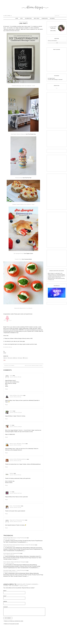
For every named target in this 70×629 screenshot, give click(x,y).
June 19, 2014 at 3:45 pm (15, 445)
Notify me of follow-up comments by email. (13, 621)
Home (16, 18)
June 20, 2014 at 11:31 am (16, 521)
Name (5, 590)
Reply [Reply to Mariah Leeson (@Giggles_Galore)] (6, 452)
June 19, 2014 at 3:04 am (15, 376)
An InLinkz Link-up (7, 347)
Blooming (52, 18)
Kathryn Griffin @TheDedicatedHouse (18, 459)
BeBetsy (11, 473)
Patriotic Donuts (18, 177)
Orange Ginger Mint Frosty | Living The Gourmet (14, 537)
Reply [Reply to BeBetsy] (6, 485)
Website (5, 601)
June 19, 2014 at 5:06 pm (15, 474)
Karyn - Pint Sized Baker (15, 505)
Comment (5, 606)
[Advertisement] (56, 110)
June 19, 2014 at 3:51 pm (15, 460)
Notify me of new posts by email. (11, 623)
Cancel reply (23, 585)
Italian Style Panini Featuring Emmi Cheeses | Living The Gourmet (19, 544)
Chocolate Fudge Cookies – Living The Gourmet (14, 570)
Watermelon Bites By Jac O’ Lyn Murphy (23, 308)
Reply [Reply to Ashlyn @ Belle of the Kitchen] (6, 404)
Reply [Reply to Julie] (6, 499)
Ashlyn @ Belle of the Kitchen (16, 395)
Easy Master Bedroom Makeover (18, 134)
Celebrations (28, 18)
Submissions (45, 18)
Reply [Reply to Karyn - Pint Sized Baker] (6, 513)
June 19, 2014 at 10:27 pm (16, 493)
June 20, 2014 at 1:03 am (15, 507)
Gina (11, 425)
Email (5, 596)
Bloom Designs (35, 7)
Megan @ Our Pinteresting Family (17, 520)
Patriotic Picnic (18, 259)
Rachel (11, 411)
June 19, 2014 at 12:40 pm (16, 426)
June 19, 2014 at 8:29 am (15, 396)
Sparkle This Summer (9, 365)
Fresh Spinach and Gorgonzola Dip (11, 553)
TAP (56, 88)
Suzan (11, 375)
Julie (11, 491)
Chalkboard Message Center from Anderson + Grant (23, 85)
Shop (21, 18)
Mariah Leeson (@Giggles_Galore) (17, 443)
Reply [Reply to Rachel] (6, 418)
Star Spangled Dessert (19, 253)
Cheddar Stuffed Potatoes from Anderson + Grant (23, 204)
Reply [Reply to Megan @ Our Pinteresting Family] (6, 527)
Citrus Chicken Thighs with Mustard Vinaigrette (14, 561)
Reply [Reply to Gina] (6, 437)
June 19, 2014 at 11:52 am (16, 412)
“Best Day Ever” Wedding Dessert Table (33, 365)
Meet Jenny (36, 18)
